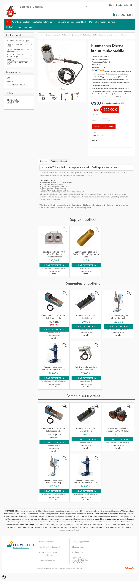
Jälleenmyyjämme (79, 547)
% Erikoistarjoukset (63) (18, 41)
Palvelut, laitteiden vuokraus (102, 22)
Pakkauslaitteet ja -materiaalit (71, 35)
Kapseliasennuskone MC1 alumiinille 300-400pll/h (117, 429)
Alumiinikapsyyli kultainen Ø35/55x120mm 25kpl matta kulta (86, 254)
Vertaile (94, 140)
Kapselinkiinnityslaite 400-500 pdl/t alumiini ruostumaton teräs (54, 254)
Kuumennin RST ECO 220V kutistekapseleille (53, 316)
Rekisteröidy (128, 5)
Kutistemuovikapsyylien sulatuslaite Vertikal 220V (53, 368)
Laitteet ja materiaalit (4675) (17, 45)
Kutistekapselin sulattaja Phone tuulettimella (86, 368)
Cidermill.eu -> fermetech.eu (19, 101)
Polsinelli (106, 62)
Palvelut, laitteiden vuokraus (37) (16, 56)
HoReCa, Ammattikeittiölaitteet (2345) (17, 62)
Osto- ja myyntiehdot (80, 541)
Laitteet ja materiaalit (42, 22)
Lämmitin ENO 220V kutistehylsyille (85, 316)
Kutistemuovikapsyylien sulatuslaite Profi (118, 316)
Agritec (10, 81)
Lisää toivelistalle (98, 135)
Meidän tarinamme (46, 541)
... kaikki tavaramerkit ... (17, 85)
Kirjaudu (119, 5)
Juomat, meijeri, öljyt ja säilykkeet (71, 22)
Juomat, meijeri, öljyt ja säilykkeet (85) (18, 50)
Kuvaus (43, 161)
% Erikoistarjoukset (21, 22)
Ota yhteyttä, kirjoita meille (50, 547)
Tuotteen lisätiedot (59, 161)
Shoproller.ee (130, 568)
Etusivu (42, 35)
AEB (8, 78)
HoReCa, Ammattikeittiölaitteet (20, 27)
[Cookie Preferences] (3, 577)
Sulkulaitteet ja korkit (90, 35)
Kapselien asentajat (105, 35)
